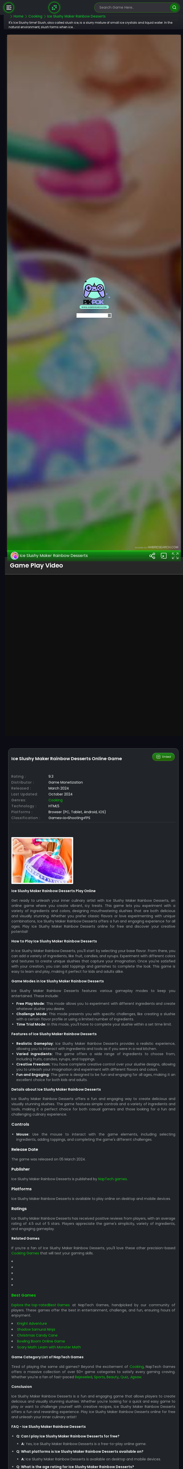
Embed (164, 973)
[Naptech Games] (54, 7)
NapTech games (124, 1420)
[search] (174, 7)
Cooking (68, 1021)
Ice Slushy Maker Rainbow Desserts (61, 771)
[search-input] (133, 7)
